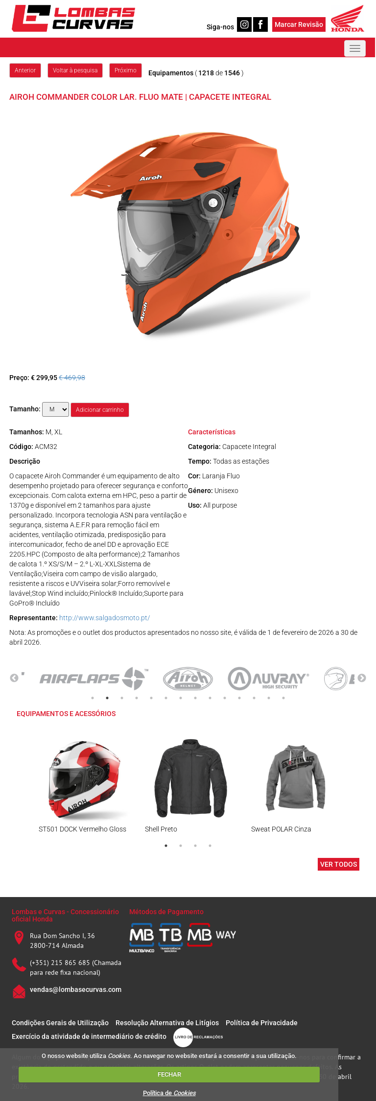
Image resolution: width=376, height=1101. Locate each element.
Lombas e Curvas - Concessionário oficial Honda (65, 915)
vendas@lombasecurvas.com (75, 989)
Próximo (126, 70)
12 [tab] (254, 698)
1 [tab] (92, 698)
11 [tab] (239, 698)
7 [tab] (181, 698)
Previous (14, 678)
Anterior (25, 70)
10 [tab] (225, 698)
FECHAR (169, 1074)
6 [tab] (166, 698)
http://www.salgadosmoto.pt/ (104, 618)
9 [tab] (210, 698)
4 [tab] (136, 698)
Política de (169, 1093)
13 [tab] (269, 698)
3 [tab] (122, 698)
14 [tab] (283, 698)
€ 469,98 (72, 378)
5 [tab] (151, 698)
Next (362, 678)
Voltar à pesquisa (75, 70)
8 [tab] (195, 698)
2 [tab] (107, 698)
